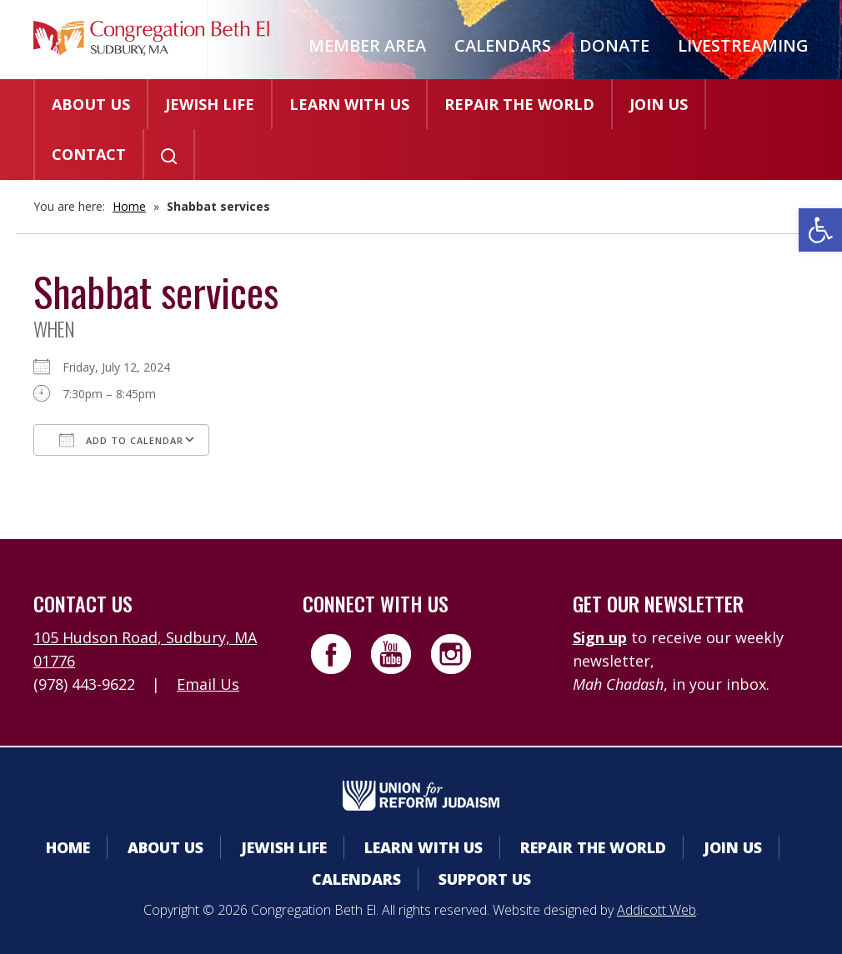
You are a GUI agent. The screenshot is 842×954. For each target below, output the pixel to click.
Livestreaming (743, 45)
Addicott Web (656, 910)
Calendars (502, 45)
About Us (91, 104)
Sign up (600, 637)
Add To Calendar (121, 439)
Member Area (367, 45)
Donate (614, 45)
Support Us (485, 879)
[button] (820, 230)
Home (129, 206)
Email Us (208, 684)
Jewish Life (209, 104)
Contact (89, 154)
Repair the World (519, 104)
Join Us (658, 104)
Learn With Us (349, 104)
